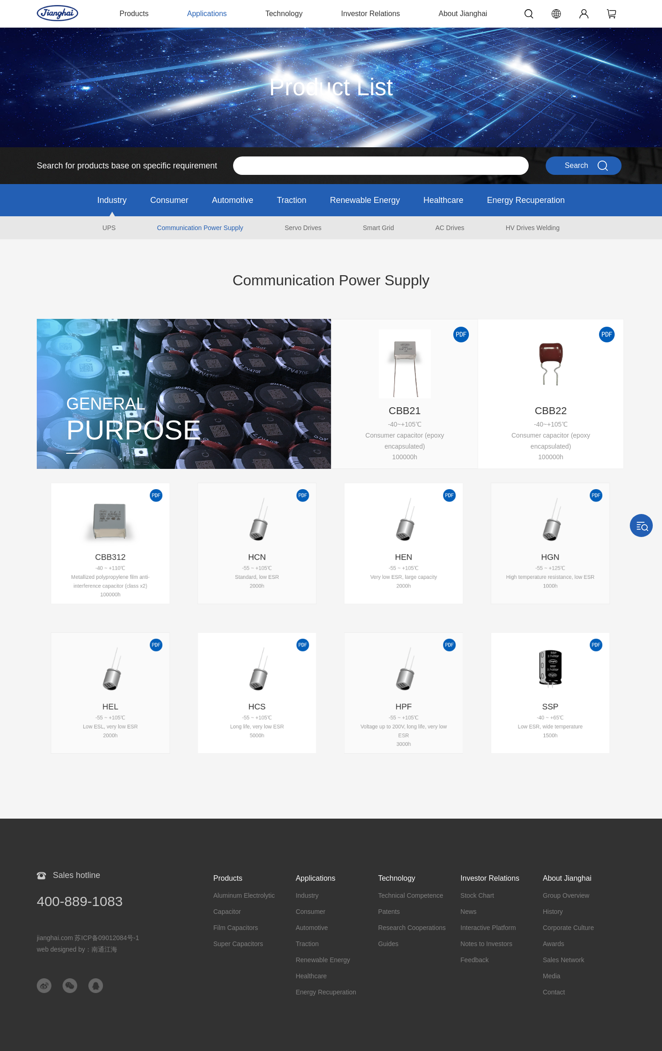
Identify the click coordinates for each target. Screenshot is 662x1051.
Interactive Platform (488, 927)
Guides (388, 943)
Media (551, 976)
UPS (109, 227)
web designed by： (77, 949)
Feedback (475, 960)
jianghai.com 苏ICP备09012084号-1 (88, 937)
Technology (283, 13)
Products (134, 13)
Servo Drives (303, 227)
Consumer (169, 200)
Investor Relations (370, 13)
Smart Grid (378, 227)
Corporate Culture (568, 927)
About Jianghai (463, 13)
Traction (291, 200)
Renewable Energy (365, 200)
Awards (553, 943)
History (553, 911)
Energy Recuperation (526, 200)
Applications (207, 13)
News (469, 911)
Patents (388, 911)
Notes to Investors (487, 943)
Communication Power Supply (200, 227)
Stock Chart (477, 895)
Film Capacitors (235, 927)
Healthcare (443, 200)
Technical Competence (410, 895)
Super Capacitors (238, 943)
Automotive (232, 200)
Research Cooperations (411, 927)
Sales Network (563, 960)
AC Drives (449, 227)
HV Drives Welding (532, 227)
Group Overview (566, 895)
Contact (554, 992)
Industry (112, 200)
